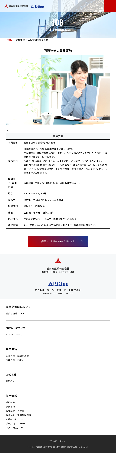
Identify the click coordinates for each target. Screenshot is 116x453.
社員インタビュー (14, 419)
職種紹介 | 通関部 (15, 410)
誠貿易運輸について (16, 313)
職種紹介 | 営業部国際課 (18, 415)
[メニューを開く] (110, 6)
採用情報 (10, 402)
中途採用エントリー (15, 427)
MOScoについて (14, 334)
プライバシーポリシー (58, 441)
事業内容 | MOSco (15, 359)
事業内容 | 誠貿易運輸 (17, 355)
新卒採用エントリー (15, 423)
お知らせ (10, 381)
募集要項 (10, 406)
